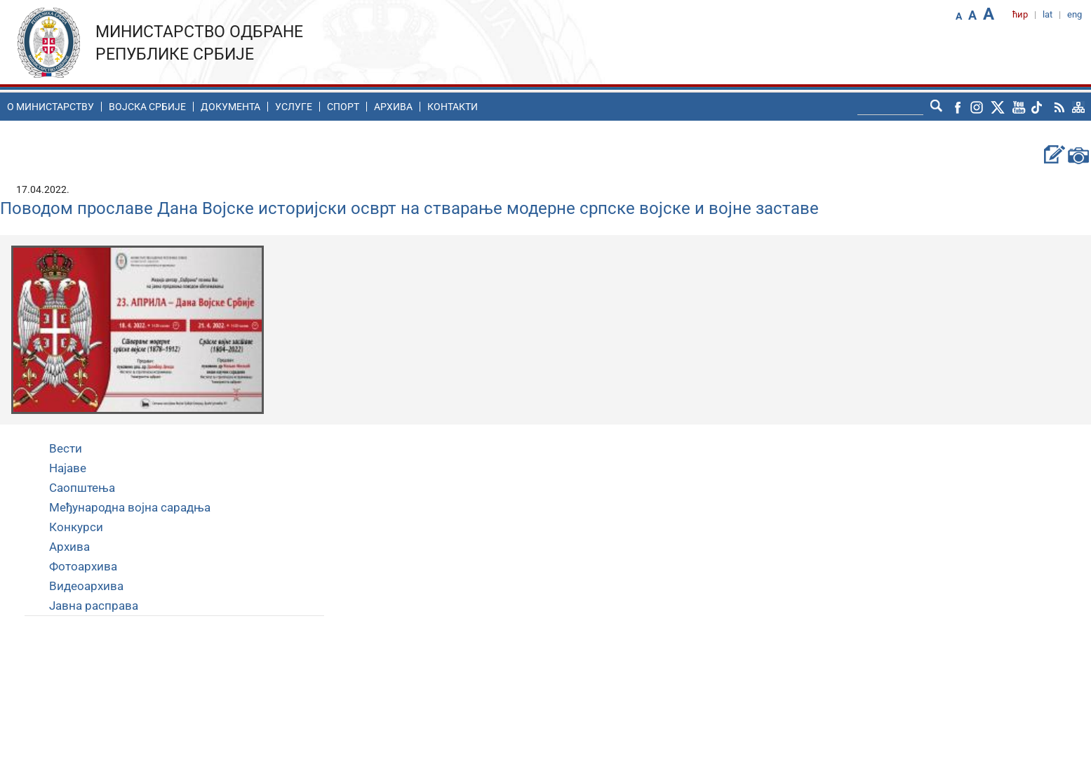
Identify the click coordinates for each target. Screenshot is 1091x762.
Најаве (67, 468)
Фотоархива (83, 566)
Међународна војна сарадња (129, 507)
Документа (230, 107)
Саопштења (82, 488)
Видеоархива (86, 586)
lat (1047, 14)
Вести (65, 448)
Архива (393, 107)
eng (1074, 14)
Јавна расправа (93, 606)
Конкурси (76, 527)
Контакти (452, 107)
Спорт (343, 107)
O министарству (50, 107)
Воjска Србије (147, 107)
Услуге (293, 107)
